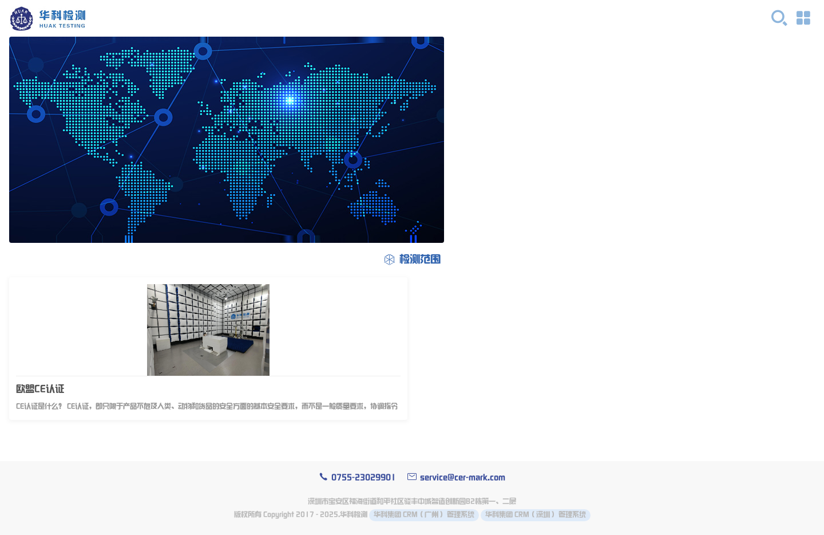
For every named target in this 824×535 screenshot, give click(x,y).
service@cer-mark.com (456, 477)
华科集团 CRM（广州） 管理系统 (424, 514)
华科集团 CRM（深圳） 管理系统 (535, 514)
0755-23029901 (357, 477)
